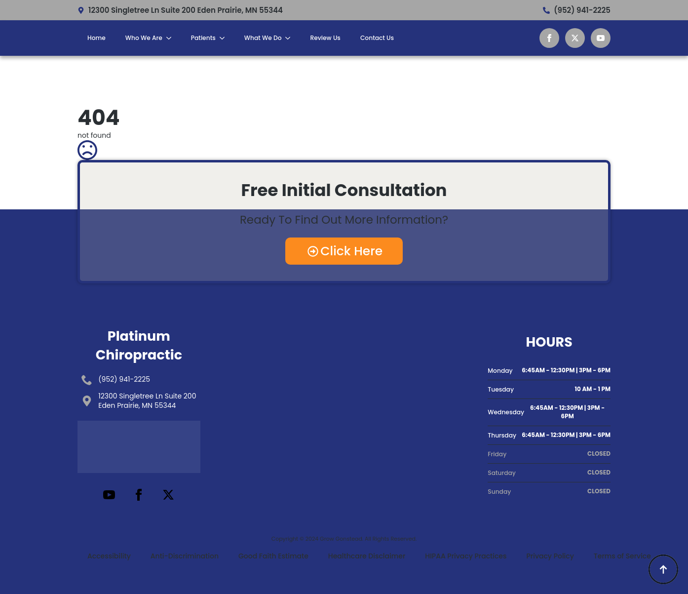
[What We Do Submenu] (290, 38)
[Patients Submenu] (225, 38)
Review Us (325, 38)
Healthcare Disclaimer (366, 556)
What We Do (263, 38)
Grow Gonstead (341, 539)
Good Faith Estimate (273, 556)
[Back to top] (663, 569)
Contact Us (377, 38)
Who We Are (143, 38)
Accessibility (109, 556)
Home (96, 38)
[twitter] (575, 38)
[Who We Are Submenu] (171, 38)
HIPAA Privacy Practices (465, 556)
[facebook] (549, 38)
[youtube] (601, 38)
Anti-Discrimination (185, 556)
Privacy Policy (549, 556)
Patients (203, 38)
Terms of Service (622, 556)
